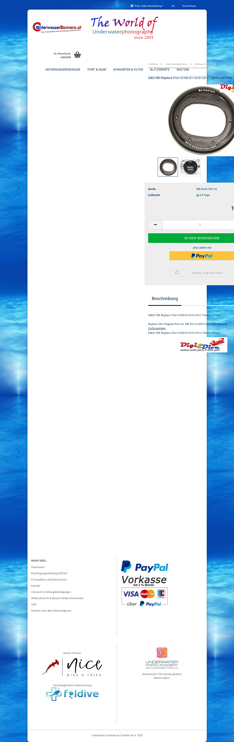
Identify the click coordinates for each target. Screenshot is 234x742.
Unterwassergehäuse (62, 69)
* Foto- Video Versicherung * (147, 6)
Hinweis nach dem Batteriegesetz (51, 610)
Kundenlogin (189, 6)
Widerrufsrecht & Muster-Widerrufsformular (57, 598)
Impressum (38, 567)
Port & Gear (96, 69)
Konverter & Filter (128, 69)
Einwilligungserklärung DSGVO (49, 573)
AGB (33, 604)
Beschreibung (165, 298)
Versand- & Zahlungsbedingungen (51, 592)
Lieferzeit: (154, 195)
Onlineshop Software (104, 735)
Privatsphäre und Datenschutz (49, 579)
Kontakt (35, 585)
